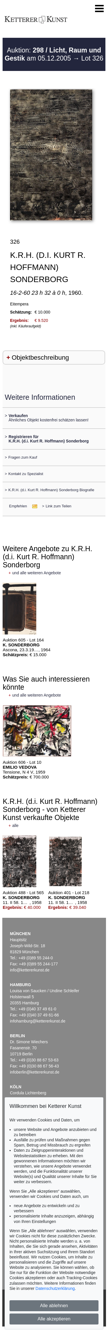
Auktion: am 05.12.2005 (53, 54)
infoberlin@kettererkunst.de (34, 1072)
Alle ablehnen (54, 1305)
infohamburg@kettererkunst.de (37, 1021)
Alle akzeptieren (54, 1318)
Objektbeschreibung (40, 357)
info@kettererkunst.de (30, 970)
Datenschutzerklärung (55, 1288)
